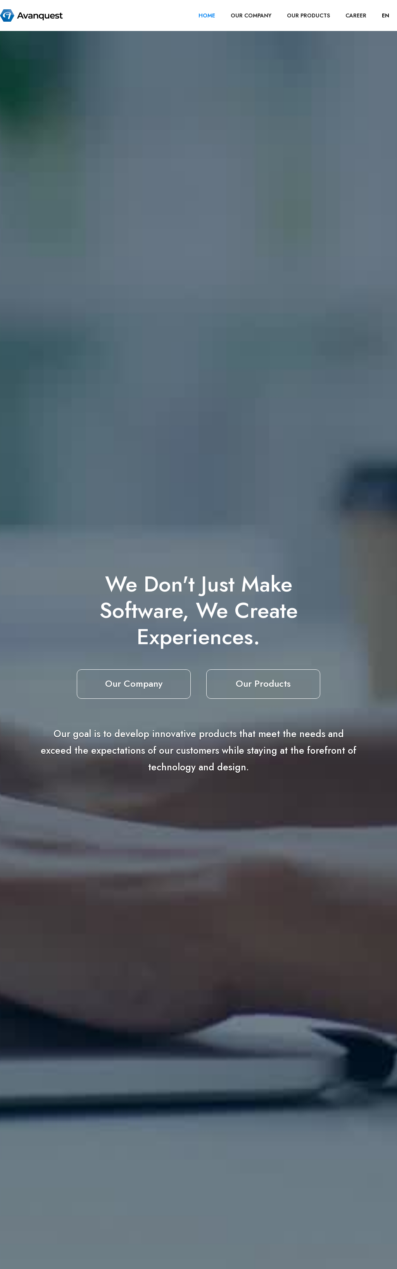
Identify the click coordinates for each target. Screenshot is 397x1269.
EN (385, 15)
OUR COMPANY (251, 15)
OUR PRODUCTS (308, 15)
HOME (206, 15)
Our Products (263, 683)
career (355, 15)
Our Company (133, 683)
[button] (385, 15)
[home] (31, 15)
